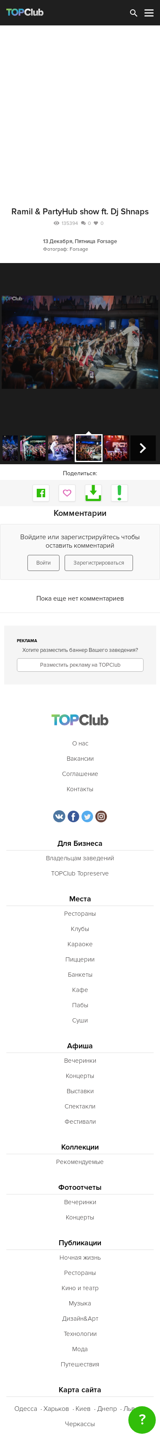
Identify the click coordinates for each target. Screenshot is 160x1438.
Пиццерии (80, 959)
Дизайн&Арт (80, 1318)
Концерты (80, 1075)
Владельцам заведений (80, 858)
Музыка (80, 1303)
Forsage (107, 241)
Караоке (80, 944)
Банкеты (80, 974)
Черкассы (80, 1424)
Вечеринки (80, 1060)
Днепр (107, 1409)
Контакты (80, 789)
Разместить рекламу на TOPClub (80, 665)
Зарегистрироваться (98, 563)
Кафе (80, 989)
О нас (80, 743)
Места (80, 899)
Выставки (80, 1091)
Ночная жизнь (80, 1257)
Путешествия (80, 1364)
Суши (80, 1020)
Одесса (25, 1409)
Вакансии (80, 758)
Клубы (80, 928)
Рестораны (80, 913)
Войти (43, 563)
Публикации (80, 1243)
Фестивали (80, 1121)
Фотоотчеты (80, 1187)
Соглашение (80, 773)
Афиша (80, 1046)
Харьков (56, 1409)
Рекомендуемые (80, 1161)
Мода (80, 1349)
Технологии (80, 1333)
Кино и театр (80, 1288)
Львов (133, 1409)
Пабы (80, 1005)
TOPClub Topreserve (80, 873)
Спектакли (80, 1106)
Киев (83, 1409)
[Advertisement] (80, 110)
